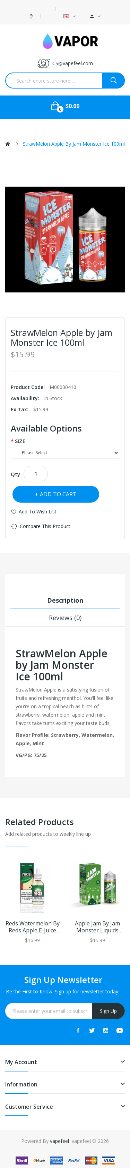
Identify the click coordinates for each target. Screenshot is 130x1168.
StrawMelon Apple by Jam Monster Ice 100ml (74, 143)
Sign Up (108, 1011)
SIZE (20, 440)
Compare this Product (45, 526)
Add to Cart (58, 494)
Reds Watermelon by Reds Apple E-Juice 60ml (33, 927)
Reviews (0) (65, 617)
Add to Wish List (38, 511)
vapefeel (59, 1141)
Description (65, 600)
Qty (15, 474)
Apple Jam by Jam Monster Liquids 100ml (97, 927)
